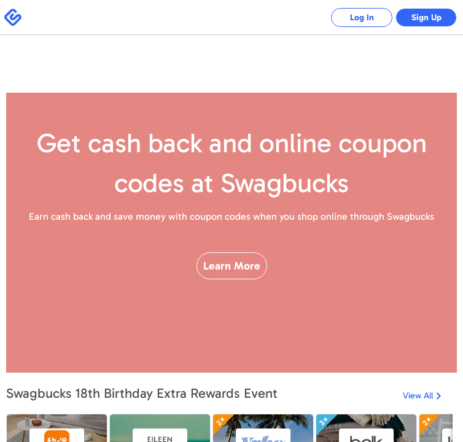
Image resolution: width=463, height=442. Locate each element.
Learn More (231, 266)
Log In (362, 17)
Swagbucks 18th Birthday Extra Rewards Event (142, 393)
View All (418, 395)
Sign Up (426, 17)
